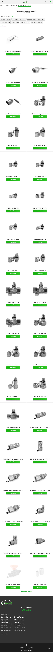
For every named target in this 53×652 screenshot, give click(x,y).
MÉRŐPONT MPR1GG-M (13, 176)
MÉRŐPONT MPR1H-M (40, 333)
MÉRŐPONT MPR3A (13, 333)
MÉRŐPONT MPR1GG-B (40, 208)
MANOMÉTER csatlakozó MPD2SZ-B (40, 490)
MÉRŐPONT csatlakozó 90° (13, 114)
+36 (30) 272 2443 (7, 624)
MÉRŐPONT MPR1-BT (13, 271)
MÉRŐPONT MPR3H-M (39, 365)
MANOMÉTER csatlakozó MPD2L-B (13, 553)
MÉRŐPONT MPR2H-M (13, 365)
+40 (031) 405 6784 (20, 630)
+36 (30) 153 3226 (7, 630)
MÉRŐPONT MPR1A (13, 302)
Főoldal (2, 5)
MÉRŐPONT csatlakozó (13, 82)
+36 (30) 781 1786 (20, 621)
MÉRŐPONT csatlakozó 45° (40, 82)
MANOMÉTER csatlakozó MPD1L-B (40, 522)
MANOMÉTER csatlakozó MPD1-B (39, 427)
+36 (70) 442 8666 (20, 624)
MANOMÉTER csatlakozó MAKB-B (40, 553)
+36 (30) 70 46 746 (26, 609)
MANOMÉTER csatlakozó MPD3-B (40, 459)
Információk (4, 634)
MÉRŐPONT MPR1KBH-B (13, 427)
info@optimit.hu (26, 610)
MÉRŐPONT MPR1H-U (13, 396)
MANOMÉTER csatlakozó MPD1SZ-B (13, 490)
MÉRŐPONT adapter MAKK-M (39, 51)
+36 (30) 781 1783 (7, 627)
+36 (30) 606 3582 (20, 617)
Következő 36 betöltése (26, 591)
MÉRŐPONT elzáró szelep (13, 584)
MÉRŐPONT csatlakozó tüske (13, 51)
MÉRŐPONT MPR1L (13, 145)
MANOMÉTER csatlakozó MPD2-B (13, 459)
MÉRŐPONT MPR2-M (40, 176)
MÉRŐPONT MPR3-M (13, 208)
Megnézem (13, 54)
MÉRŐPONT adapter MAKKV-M (40, 114)
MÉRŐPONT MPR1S (39, 145)
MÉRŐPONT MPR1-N (40, 271)
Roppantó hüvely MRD (39, 584)
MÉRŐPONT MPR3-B (40, 239)
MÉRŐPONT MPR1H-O (40, 396)
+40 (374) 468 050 (20, 627)
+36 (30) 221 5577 (7, 621)
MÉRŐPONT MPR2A (40, 302)
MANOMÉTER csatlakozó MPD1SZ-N (13, 522)
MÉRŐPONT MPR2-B (13, 239)
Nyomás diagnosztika (10, 5)
